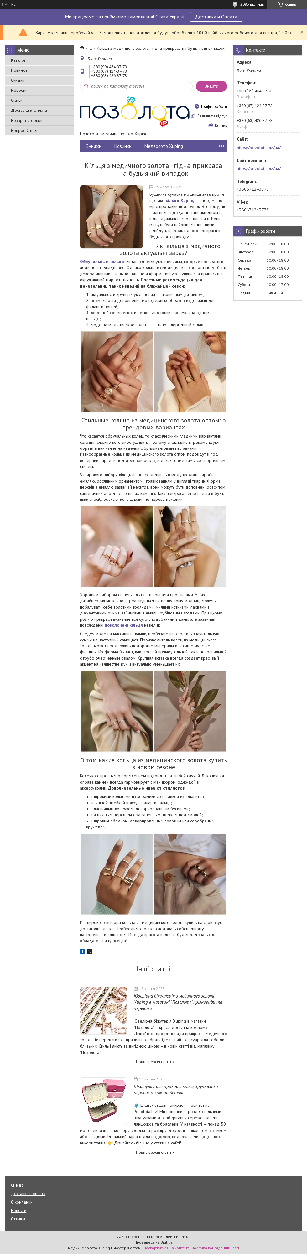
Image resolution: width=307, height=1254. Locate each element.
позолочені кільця (124, 625)
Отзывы (18, 1219)
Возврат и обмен (27, 120)
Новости (19, 90)
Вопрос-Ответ (24, 130)
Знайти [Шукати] (211, 86)
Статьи (17, 100)
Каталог (18, 60)
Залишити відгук (212, 116)
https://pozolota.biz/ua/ (259, 147)
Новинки (19, 70)
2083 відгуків (252, 4)
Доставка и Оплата (216, 16)
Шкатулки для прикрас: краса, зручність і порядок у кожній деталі (176, 1089)
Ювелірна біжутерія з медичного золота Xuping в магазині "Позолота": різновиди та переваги (178, 1002)
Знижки (93, 146)
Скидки (17, 80)
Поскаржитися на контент (166, 1248)
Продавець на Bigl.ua (153, 1242)
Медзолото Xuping (163, 146)
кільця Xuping (180, 200)
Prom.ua (183, 1236)
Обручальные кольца (102, 261)
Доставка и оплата (28, 1193)
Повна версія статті (153, 1062)
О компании (22, 1202)
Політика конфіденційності (215, 1248)
